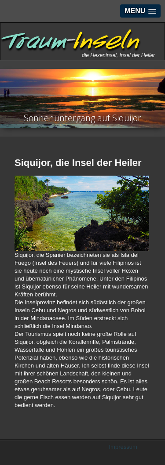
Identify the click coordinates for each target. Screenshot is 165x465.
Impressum (123, 446)
